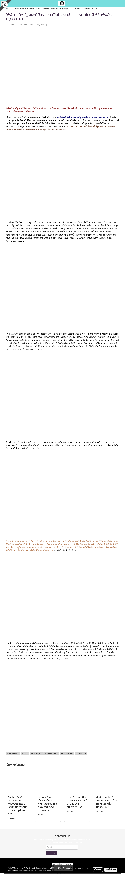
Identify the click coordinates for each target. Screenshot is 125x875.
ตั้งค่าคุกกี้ (97, 869)
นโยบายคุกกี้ (47, 871)
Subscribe (51, 853)
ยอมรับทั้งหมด (111, 869)
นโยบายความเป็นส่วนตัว (29, 871)
